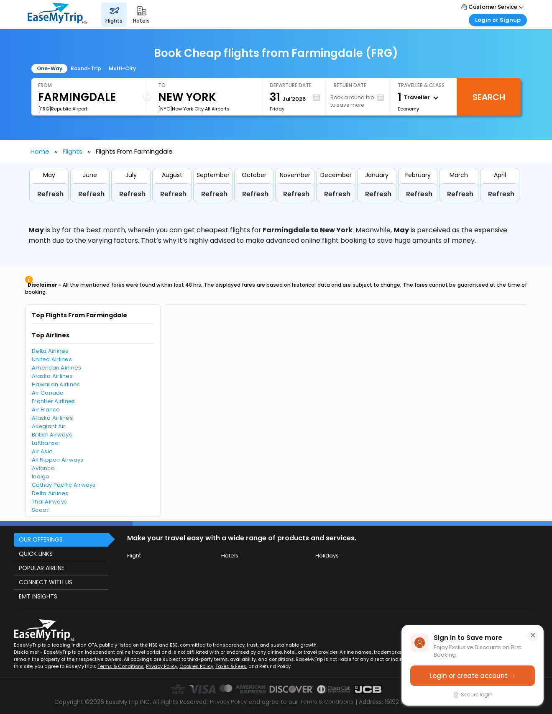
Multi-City (122, 68)
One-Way (49, 68)
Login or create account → (472, 675)
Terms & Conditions (120, 666)
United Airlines (52, 359)
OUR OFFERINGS (41, 539)
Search (489, 97)
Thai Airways (49, 502)
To (162, 85)
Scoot (40, 510)
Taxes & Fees (230, 666)
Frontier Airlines (53, 401)
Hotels (229, 556)
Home (40, 151)
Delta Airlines (50, 351)
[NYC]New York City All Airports (194, 108)
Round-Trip (86, 68)
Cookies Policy (196, 666)
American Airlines (56, 368)
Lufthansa (45, 443)
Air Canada (48, 393)
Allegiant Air (48, 426)
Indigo (41, 476)
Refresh (50, 194)
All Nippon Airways (58, 460)
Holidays (327, 556)
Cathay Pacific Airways (64, 485)
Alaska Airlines (52, 376)
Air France (46, 410)
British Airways (52, 435)
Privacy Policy (161, 666)
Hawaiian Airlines (56, 384)
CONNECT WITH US (45, 582)
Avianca (43, 468)
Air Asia (42, 451)
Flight (134, 556)
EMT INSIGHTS (38, 596)
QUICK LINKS (36, 554)
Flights (72, 151)
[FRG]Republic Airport (62, 108)
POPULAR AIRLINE (41, 568)
